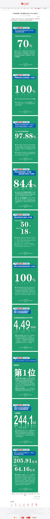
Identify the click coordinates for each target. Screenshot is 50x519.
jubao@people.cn (33, 510)
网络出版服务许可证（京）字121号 (29, 513)
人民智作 (36, 504)
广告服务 (22, 509)
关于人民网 (13, 509)
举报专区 (25, 8)
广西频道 (6, 10)
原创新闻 (9, 10)
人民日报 (11, 504)
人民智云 (32, 504)
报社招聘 (16, 509)
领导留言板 (23, 504)
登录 (45, 8)
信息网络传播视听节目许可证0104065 (11, 513)
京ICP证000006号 (35, 513)
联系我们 (42, 509)
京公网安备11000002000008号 (40, 513)
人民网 (3, 10)
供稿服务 (27, 509)
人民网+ (15, 504)
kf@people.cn (18, 510)
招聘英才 (19, 509)
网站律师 (36, 509)
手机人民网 (19, 504)
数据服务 (30, 509)
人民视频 (28, 504)
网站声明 (33, 509)
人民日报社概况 (9, 509)
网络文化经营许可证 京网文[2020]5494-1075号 (20, 513)
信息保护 (39, 509)
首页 (3, 8)
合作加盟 (25, 509)
